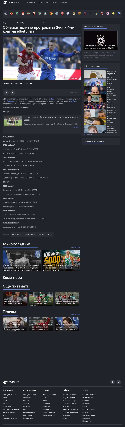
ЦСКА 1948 (7, 406)
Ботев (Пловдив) (9, 412)
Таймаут (63, 2)
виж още (76, 127)
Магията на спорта (69, 400)
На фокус (85, 412)
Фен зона (66, 415)
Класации (86, 418)
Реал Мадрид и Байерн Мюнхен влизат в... (111, 91)
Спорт (54, 2)
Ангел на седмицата (70, 412)
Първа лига (30, 234)
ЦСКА (49, 234)
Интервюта (86, 421)
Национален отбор (10, 418)
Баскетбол (46, 406)
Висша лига (27, 398)
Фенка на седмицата (70, 409)
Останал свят (28, 418)
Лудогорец (7, 403)
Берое (5, 415)
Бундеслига (27, 406)
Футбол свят (43, 2)
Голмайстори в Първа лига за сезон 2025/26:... (112, 83)
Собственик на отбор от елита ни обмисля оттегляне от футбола (14, 301)
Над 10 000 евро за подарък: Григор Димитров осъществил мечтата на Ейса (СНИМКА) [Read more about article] (14, 328)
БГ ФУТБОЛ (31, 2)
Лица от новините (69, 398)
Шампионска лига (30, 412)
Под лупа (85, 406)
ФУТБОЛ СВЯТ (29, 390)
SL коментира (87, 398)
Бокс (44, 398)
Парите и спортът (89, 409)
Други (64, 418)
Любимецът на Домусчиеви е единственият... (112, 99)
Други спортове (49, 415)
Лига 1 (25, 409)
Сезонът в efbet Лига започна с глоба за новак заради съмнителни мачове (40, 302)
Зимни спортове (49, 412)
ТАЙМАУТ (66, 390)
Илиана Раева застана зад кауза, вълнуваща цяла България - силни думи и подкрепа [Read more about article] (67, 327)
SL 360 (85, 390)
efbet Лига (16, 234)
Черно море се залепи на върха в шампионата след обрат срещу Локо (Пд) (67, 301)
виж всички (88, 135)
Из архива (86, 403)
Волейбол (46, 403)
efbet (52, 99)
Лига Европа (27, 415)
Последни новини (9, 395)
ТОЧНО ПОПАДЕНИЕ (16, 244)
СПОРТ (46, 390)
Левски (41, 234)
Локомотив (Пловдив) (11, 409)
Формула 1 (47, 409)
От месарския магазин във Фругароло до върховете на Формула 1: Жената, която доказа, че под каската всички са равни (21, 267)
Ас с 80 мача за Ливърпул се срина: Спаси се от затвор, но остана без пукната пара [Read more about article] (41, 327)
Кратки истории (88, 415)
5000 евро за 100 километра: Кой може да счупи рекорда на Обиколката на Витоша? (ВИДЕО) (61, 267)
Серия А (26, 403)
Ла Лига (26, 400)
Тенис (45, 400)
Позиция (85, 400)
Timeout (9, 311)
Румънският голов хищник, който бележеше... (111, 122)
